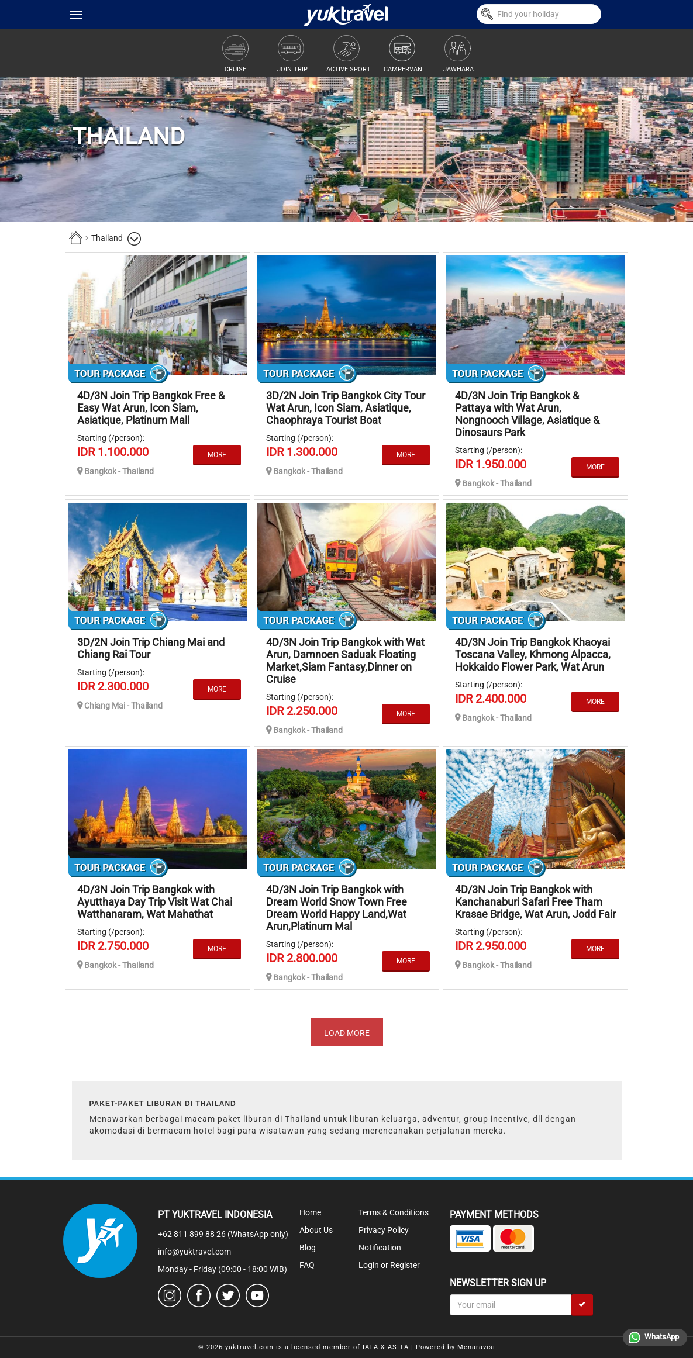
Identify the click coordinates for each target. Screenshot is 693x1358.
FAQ (307, 1265)
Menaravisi (476, 1347)
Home (310, 1212)
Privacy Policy (383, 1230)
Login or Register (389, 1265)
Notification (379, 1247)
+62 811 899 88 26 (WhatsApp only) (223, 1234)
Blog (307, 1247)
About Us (316, 1230)
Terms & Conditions (393, 1212)
